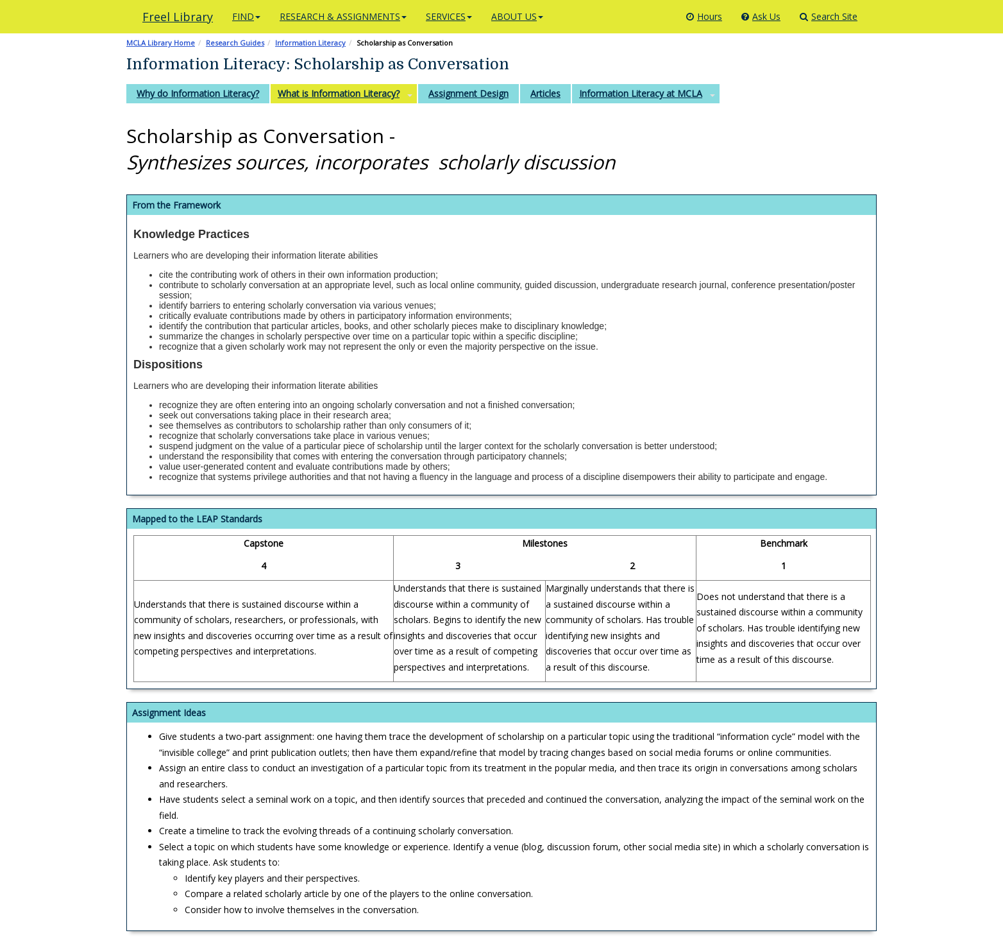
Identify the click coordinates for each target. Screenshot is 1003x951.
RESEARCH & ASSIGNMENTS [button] (343, 16)
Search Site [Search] (828, 16)
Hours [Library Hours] (704, 16)
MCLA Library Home (160, 42)
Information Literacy (310, 42)
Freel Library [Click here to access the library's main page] (177, 16)
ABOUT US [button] (517, 16)
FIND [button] (246, 16)
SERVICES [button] (449, 16)
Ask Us (760, 16)
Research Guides (235, 42)
